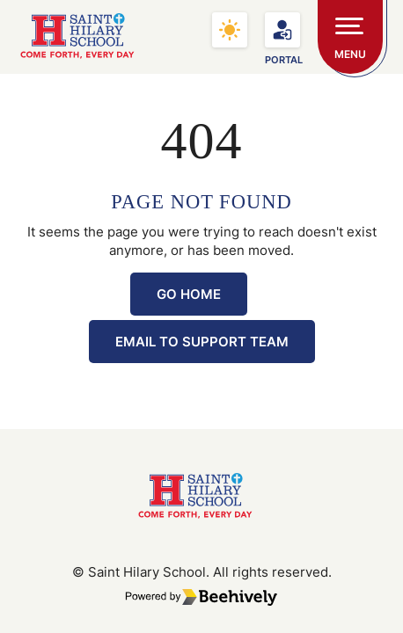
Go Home (189, 294)
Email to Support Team (202, 341)
